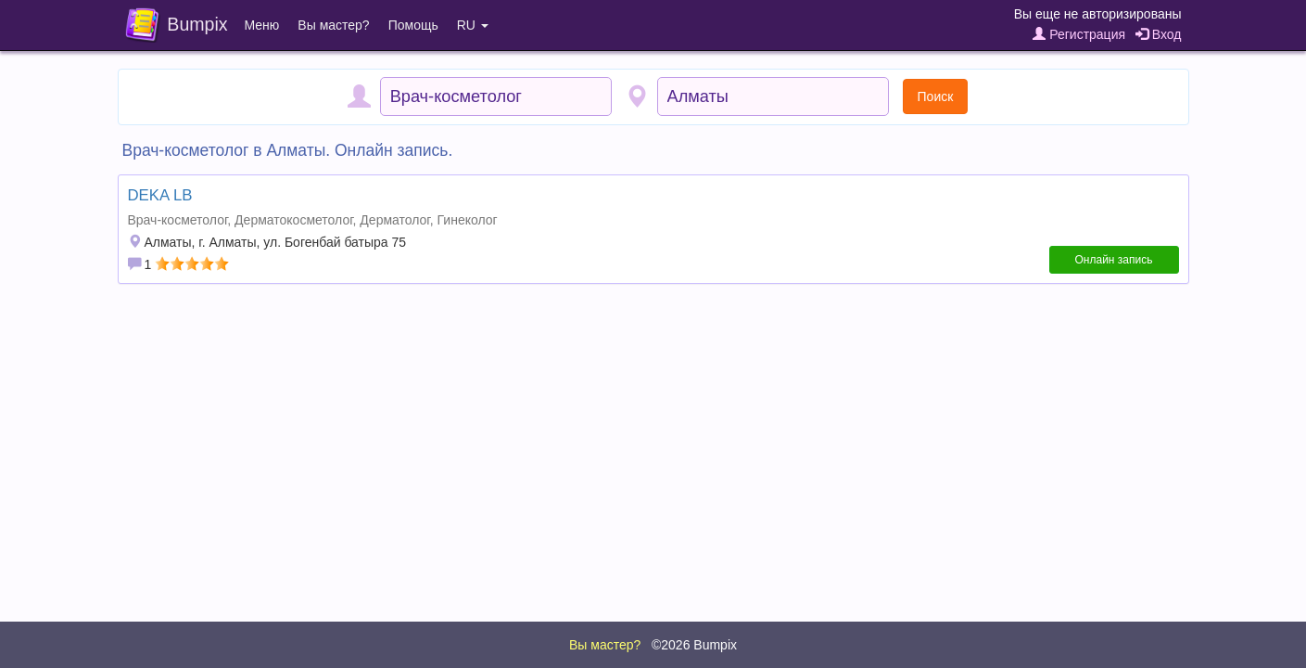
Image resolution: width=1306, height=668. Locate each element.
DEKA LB (160, 195)
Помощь (413, 25)
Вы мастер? (333, 25)
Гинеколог (467, 219)
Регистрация (1079, 34)
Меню (262, 25)
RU (472, 25)
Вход (1158, 34)
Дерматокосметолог (293, 219)
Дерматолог (394, 219)
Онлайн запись (1114, 259)
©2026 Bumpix (694, 644)
